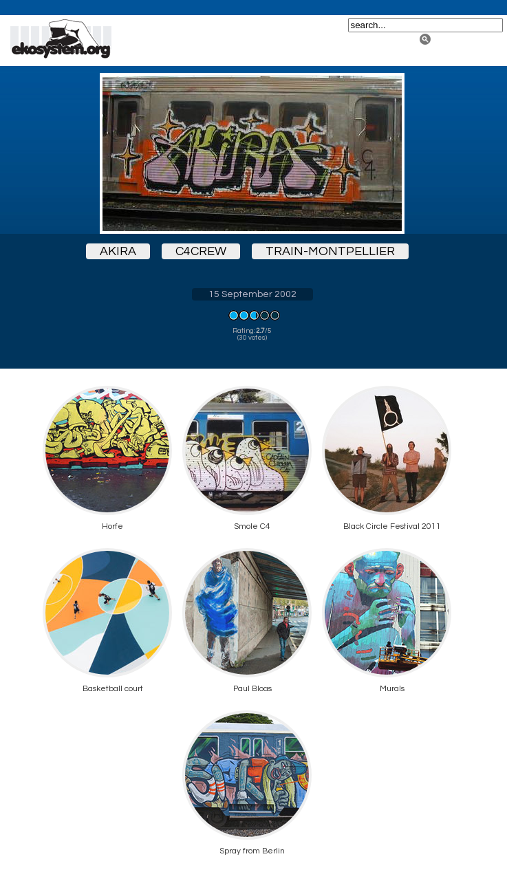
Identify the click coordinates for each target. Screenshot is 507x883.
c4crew (200, 251)
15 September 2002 (252, 294)
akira (118, 251)
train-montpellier (330, 251)
